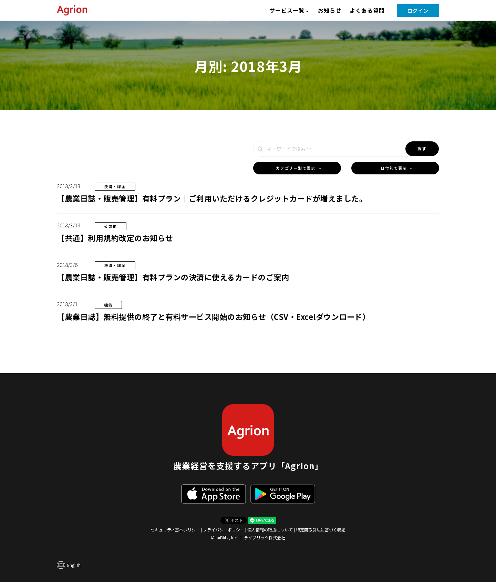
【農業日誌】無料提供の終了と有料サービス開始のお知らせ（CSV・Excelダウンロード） (213, 316)
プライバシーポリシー (223, 529)
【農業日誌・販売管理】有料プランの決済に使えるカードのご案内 (173, 276)
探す (422, 148)
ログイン (418, 10)
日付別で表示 (394, 168)
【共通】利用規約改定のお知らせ (115, 237)
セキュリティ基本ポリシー (175, 529)
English (74, 565)
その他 (110, 226)
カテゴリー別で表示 (295, 168)
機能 (108, 305)
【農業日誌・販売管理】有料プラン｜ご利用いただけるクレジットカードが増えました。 (212, 198)
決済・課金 (115, 186)
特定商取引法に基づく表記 (320, 529)
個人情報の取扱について (270, 529)
